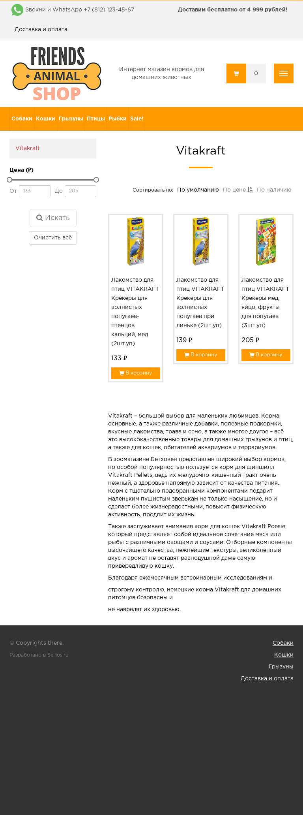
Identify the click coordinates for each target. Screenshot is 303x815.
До (59, 191)
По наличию (273, 191)
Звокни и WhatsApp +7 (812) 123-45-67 (79, 10)
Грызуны (71, 119)
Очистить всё (53, 237)
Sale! (136, 119)
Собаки (21, 119)
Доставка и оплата (41, 29)
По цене (237, 191)
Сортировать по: (153, 191)
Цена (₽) (21, 170)
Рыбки (117, 119)
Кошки (45, 119)
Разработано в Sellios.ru (39, 655)
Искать (53, 217)
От (13, 191)
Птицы (96, 119)
